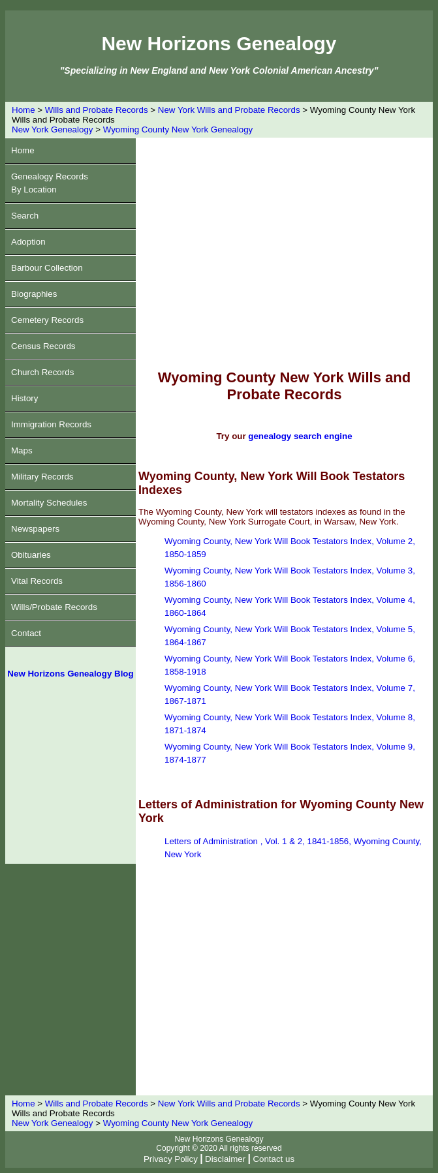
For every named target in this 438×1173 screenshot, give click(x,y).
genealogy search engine (300, 436)
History (24, 398)
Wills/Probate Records (54, 607)
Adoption (28, 242)
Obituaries (31, 555)
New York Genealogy (52, 129)
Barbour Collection (47, 268)
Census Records (43, 346)
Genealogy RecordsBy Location (49, 183)
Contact (26, 633)
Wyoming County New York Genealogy (178, 129)
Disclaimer (225, 1159)
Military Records (42, 476)
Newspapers (35, 529)
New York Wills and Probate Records (229, 110)
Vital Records (37, 581)
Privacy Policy (171, 1159)
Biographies (34, 294)
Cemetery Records (47, 320)
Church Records (42, 372)
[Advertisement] (70, 776)
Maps (22, 450)
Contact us (273, 1159)
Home (23, 110)
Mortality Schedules (49, 503)
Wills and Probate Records (96, 110)
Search (25, 216)
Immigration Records (51, 424)
